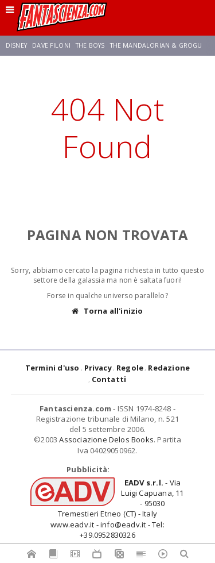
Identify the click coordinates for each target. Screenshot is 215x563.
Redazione (169, 368)
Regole (129, 368)
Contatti (109, 379)
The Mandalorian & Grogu (156, 45)
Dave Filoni (51, 45)
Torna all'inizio (107, 311)
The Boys (90, 45)
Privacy (98, 368)
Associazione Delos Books (106, 439)
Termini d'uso (52, 368)
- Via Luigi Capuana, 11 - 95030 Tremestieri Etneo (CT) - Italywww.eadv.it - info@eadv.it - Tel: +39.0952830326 (116, 508)
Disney (16, 45)
